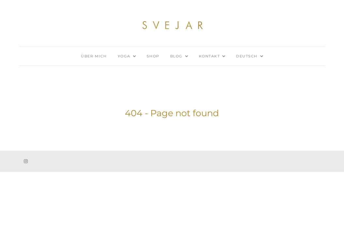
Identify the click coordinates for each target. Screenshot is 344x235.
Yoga (124, 56)
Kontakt (209, 56)
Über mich (94, 56)
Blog (176, 56)
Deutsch (247, 56)
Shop (153, 56)
